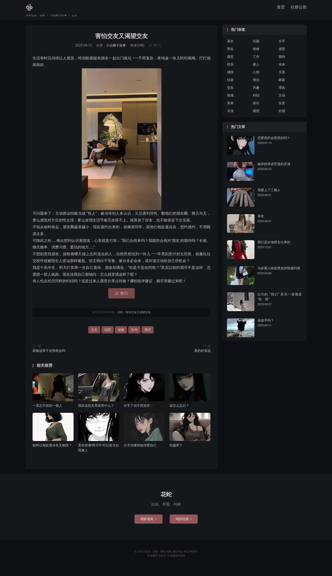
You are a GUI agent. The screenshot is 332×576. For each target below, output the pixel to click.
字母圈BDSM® (176, 562)
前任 (256, 110)
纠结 (256, 102)
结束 (230, 87)
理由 (282, 95)
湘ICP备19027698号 (185, 558)
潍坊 (147, 337)
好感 (282, 118)
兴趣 (256, 95)
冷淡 (230, 118)
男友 (230, 56)
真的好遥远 (202, 358)
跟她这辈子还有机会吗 (49, 358)
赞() (155, 52)
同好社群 (183, 526)
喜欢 (230, 48)
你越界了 (176, 452)
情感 (230, 102)
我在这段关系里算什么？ (96, 412)
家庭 (282, 87)
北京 (94, 337)
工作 (256, 64)
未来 (282, 71)
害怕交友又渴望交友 (121, 43)
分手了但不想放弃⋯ (138, 412)
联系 (230, 71)
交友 (230, 95)
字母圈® (152, 562)
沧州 (134, 337)
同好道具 (148, 526)
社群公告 (299, 8)
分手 (282, 48)
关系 (282, 79)
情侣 (256, 87)
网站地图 (166, 558)
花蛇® (162, 562)
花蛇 (29, 8)
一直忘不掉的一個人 (47, 412)
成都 (121, 337)
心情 (256, 79)
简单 (230, 110)
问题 (256, 48)
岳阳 (107, 337)
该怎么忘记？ (179, 412)
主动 (282, 102)
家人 (256, 71)
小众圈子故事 (58, 22)
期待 (282, 64)
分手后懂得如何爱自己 (140, 452)
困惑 (256, 118)
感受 (282, 56)
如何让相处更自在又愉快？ (52, 452)
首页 (281, 8)
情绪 (256, 56)
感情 (230, 79)
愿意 (230, 64)
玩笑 (282, 110)
